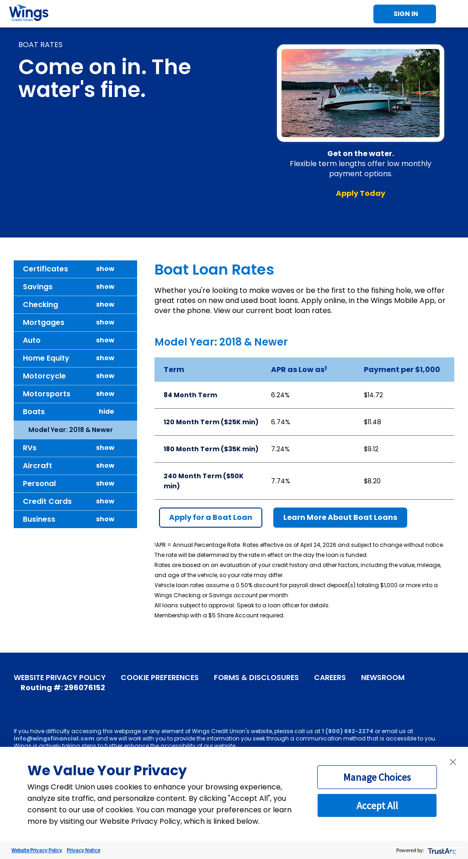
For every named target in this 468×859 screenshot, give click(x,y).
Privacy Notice (83, 850)
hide (106, 411)
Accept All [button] (377, 805)
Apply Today (360, 193)
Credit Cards (47, 501)
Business (39, 519)
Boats (34, 411)
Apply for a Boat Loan (210, 517)
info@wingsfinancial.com (54, 738)
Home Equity (46, 358)
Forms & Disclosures (256, 678)
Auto (32, 340)
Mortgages (43, 322)
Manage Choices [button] (377, 777)
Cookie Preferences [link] (160, 678)
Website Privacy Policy (60, 678)
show (105, 268)
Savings (38, 286)
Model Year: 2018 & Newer (70, 429)
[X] (47, 700)
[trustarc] (441, 850)
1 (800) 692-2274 (347, 731)
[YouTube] (33, 700)
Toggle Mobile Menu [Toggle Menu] (454, 14)
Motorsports (46, 394)
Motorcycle (44, 376)
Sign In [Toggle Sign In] (406, 13)
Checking (40, 304)
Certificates (45, 269)
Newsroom (382, 678)
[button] (453, 762)
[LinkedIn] (74, 700)
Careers (330, 678)
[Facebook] (20, 700)
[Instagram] (61, 700)
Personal (39, 483)
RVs (30, 448)
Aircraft (37, 465)
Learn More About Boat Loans (340, 517)
